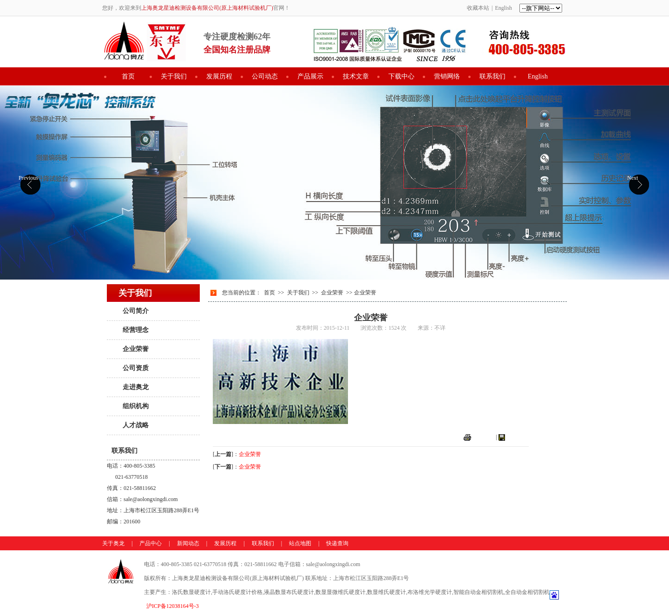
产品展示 (310, 76)
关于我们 (174, 76)
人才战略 (136, 425)
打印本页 (483, 437)
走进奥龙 (136, 387)
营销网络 (447, 76)
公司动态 (265, 76)
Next (632, 178)
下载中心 (401, 76)
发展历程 (219, 76)
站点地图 (300, 543)
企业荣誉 (136, 349)
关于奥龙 (113, 543)
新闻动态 (188, 543)
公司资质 (136, 368)
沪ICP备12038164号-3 (172, 606)
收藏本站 (478, 8)
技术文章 (356, 76)
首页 (128, 76)
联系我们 (492, 76)
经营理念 (136, 329)
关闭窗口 (517, 437)
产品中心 (150, 543)
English (503, 8)
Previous (28, 178)
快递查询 (337, 543)
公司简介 (136, 310)
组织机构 (136, 406)
